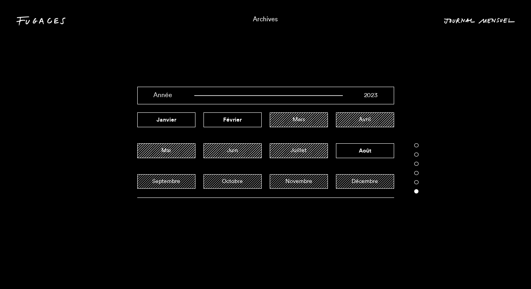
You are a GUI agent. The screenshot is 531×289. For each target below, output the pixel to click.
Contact (34, 269)
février (232, 119)
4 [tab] (416, 173)
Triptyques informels (265, 267)
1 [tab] (416, 145)
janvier (166, 119)
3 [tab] (416, 164)
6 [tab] (416, 191)
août (365, 150)
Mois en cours (486, 267)
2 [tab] (416, 155)
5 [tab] (416, 182)
